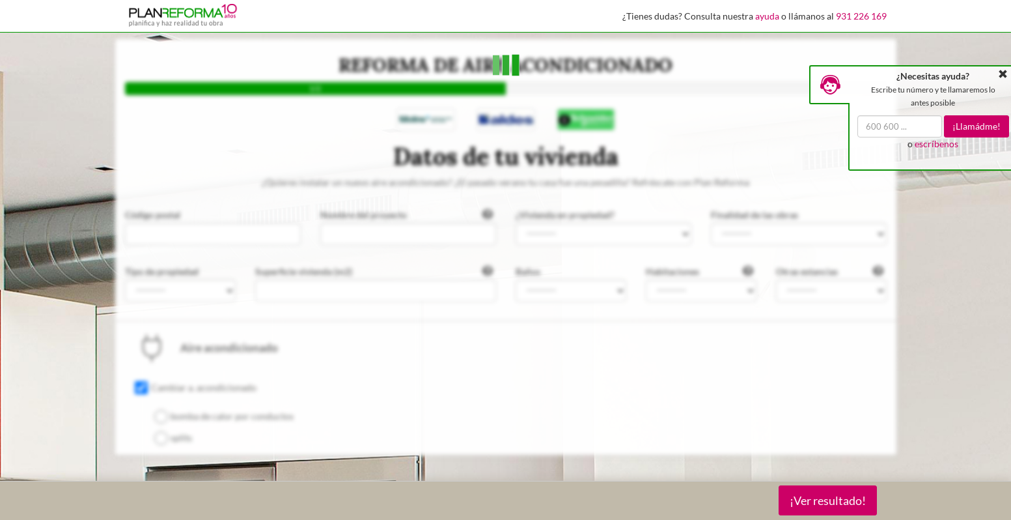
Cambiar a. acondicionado (203, 387)
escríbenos (936, 143)
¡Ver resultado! (828, 500)
